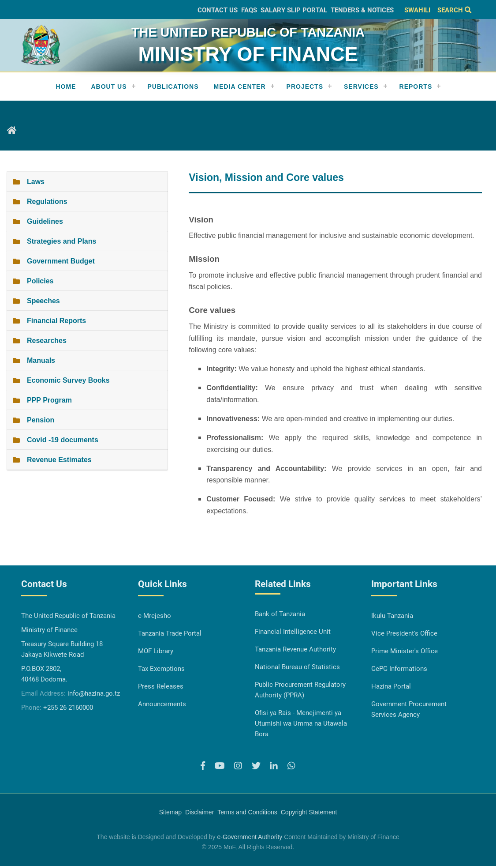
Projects (305, 86)
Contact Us (218, 10)
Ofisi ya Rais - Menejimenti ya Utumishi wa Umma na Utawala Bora (301, 723)
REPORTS (416, 86)
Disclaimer (199, 812)
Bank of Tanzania (280, 614)
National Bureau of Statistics (297, 667)
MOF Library (155, 651)
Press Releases (160, 686)
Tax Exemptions (161, 669)
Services (361, 86)
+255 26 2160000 (68, 708)
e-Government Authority (249, 836)
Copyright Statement (309, 812)
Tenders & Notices (362, 10)
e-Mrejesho (154, 616)
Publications (173, 86)
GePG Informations (399, 669)
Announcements (162, 704)
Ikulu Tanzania (392, 616)
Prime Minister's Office (404, 651)
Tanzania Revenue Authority (295, 649)
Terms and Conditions (247, 812)
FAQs (249, 10)
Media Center (240, 86)
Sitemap (170, 812)
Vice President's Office (404, 633)
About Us (109, 86)
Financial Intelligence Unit (293, 632)
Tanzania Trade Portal (169, 633)
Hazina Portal (391, 686)
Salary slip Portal (294, 10)
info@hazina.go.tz (93, 693)
